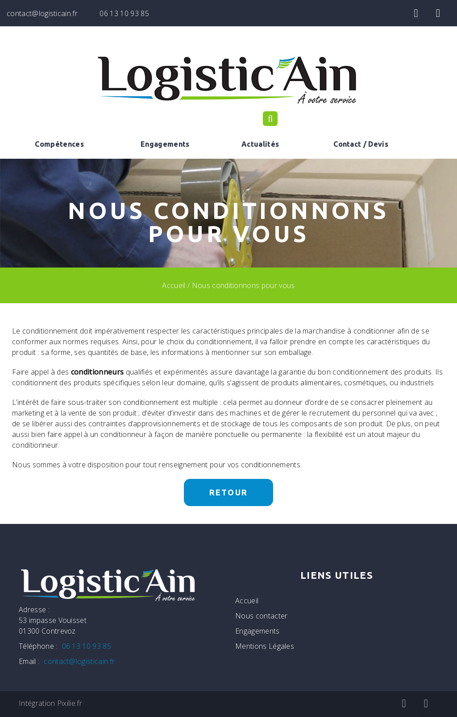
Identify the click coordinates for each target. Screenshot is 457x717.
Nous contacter (261, 616)
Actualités (260, 144)
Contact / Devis (360, 144)
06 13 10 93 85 (124, 13)
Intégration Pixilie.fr (50, 703)
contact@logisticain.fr (42, 13)
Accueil (173, 285)
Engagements (165, 144)
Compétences (59, 144)
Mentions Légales (264, 646)
